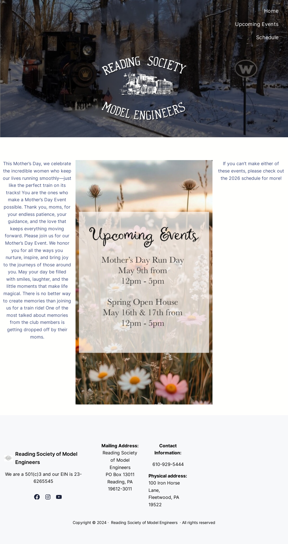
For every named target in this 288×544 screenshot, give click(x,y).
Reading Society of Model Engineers (144, 522)
